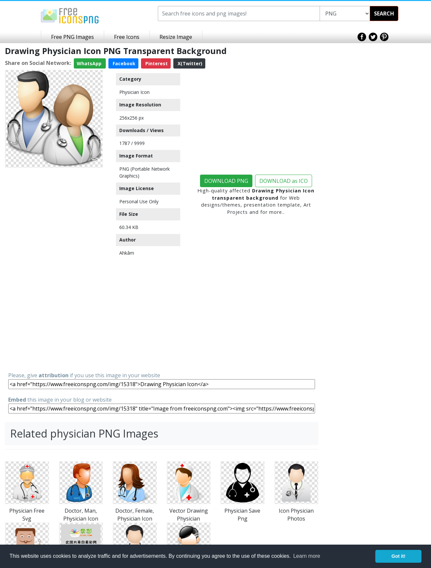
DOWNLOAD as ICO (283, 181)
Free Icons (126, 37)
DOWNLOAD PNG (226, 181)
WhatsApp (90, 63)
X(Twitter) (189, 63)
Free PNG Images (72, 37)
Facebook (123, 63)
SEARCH (384, 13)
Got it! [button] (398, 556)
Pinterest (156, 63)
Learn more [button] (306, 556)
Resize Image (175, 37)
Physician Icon (134, 92)
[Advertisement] (54, 269)
